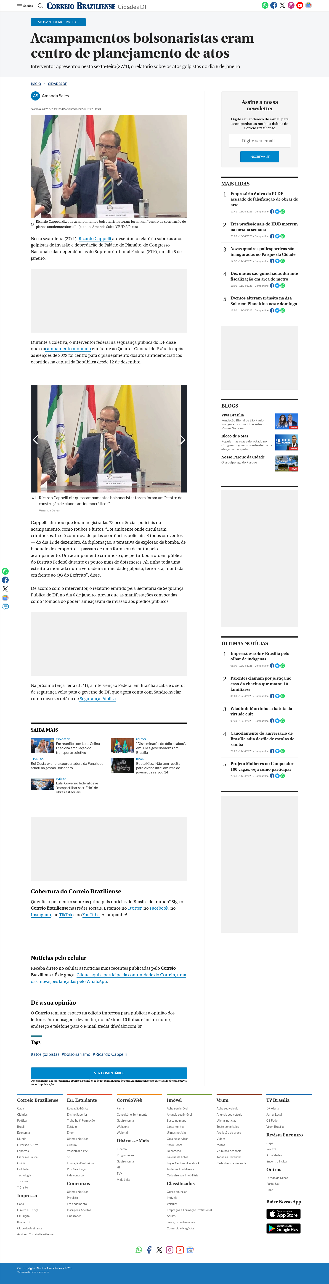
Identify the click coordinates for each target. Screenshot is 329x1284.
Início (36, 84)
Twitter (134, 908)
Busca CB (23, 1222)
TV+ (119, 1173)
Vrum (222, 1100)
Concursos (78, 1183)
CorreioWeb (129, 1100)
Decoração (174, 1151)
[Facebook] (273, 8)
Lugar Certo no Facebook (183, 1163)
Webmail (122, 1132)
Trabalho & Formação (81, 1120)
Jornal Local (274, 1114)
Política (22, 1120)
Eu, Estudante (82, 1100)
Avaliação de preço (229, 1132)
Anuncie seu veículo (229, 1114)
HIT (119, 1167)
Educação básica (77, 1108)
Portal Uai (272, 1184)
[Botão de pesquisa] (39, 5)
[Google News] (308, 8)
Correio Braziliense (37, 1100)
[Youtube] (299, 8)
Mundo (21, 1139)
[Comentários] (5, 608)
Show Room (174, 1145)
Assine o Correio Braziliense (35, 1234)
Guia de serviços (177, 1139)
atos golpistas (46, 1054)
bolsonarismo (77, 1054)
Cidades (22, 1114)
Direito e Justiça (27, 1210)
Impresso (27, 1195)
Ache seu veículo (227, 1108)
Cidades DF (133, 6)
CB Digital (23, 1216)
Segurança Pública (97, 698)
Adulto (171, 1216)
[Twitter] (282, 8)
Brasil (20, 1126)
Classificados (181, 1183)
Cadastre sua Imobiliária (183, 1175)
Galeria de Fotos (177, 1157)
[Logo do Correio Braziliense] (81, 5)
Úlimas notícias (176, 1132)
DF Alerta (272, 1108)
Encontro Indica (276, 1161)
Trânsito (22, 1187)
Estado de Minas (277, 1178)
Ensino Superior (77, 1114)
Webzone (123, 1126)
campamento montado (68, 348)
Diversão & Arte (27, 1145)
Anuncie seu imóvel (179, 1114)
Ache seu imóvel (177, 1108)
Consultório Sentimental (132, 1114)
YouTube (91, 914)
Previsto (72, 1197)
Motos (221, 1145)
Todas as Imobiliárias (180, 1169)
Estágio (72, 1126)
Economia (23, 1132)
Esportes (23, 1151)
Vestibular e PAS (77, 1151)
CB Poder (272, 1120)
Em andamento (77, 1204)
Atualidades (274, 1155)
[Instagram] (291, 8)
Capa (20, 1108)
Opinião (22, 1163)
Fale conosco (75, 1175)
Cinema (122, 1149)
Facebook (159, 908)
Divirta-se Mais (133, 1141)
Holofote (23, 1169)
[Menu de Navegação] (25, 5)
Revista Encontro (284, 1135)
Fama (120, 1108)
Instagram (41, 914)
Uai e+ (270, 1190)
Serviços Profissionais (181, 1222)
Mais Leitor (124, 1179)
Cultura (72, 1145)
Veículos (172, 1204)
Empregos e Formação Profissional (189, 1210)
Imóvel (174, 1100)
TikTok (65, 914)
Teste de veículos (228, 1126)
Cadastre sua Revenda (231, 1163)
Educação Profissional (81, 1163)
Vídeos (221, 1139)
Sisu (69, 1157)
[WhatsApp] (265, 8)
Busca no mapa (176, 1120)
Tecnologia (24, 1175)
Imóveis (172, 1197)
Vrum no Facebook (229, 1151)
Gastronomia (125, 1120)
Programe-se (125, 1155)
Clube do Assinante (29, 1228)
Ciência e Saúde (27, 1157)
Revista (271, 1149)
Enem (70, 1132)
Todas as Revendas (229, 1157)
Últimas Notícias (77, 1139)
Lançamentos (175, 1126)
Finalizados (74, 1216)
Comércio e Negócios (180, 1228)
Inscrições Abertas (79, 1210)
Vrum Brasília (275, 1126)
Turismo (22, 1181)
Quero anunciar (177, 1192)
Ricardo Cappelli (95, 238)
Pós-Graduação (77, 1169)
